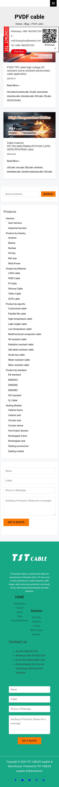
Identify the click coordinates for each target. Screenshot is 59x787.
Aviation (36, 621)
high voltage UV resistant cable (17, 92)
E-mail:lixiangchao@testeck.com (26, 38)
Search (48, 194)
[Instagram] (36, 780)
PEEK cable (29, 167)
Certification (19, 603)
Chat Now (19, 51)
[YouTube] (22, 780)
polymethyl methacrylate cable (32, 171)
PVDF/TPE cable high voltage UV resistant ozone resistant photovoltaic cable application (28, 71)
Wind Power (37, 630)
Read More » (13, 85)
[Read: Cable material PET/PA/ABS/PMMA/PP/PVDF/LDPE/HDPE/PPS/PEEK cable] (29, 124)
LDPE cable (11, 167)
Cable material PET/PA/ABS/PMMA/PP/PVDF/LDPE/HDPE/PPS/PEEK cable (29, 146)
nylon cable (20, 167)
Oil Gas (36, 625)
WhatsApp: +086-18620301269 (26, 31)
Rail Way (36, 617)
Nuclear (36, 634)
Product (20, 607)
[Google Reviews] (43, 780)
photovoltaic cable (27, 96)
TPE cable (47, 96)
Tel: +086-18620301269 (22, 45)
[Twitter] (29, 780)
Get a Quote (16, 522)
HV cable (33, 92)
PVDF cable (39, 96)
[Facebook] (15, 780)
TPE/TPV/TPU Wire (13, 100)
